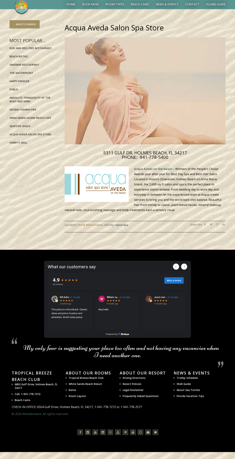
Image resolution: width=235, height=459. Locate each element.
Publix (14, 89)
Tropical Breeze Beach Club (86, 378)
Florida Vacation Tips (190, 396)
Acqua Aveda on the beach (153, 169)
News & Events (167, 4)
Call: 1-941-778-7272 (27, 394)
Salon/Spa (121, 225)
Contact (192, 4)
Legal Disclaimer (133, 390)
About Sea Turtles (188, 390)
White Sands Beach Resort (85, 384)
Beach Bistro (19, 56)
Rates (72, 390)
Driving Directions (134, 378)
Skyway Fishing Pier (23, 109)
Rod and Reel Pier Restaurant (31, 48)
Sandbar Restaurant (24, 64)
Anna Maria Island (90, 225)
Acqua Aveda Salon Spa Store (30, 134)
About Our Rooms (88, 373)
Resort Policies (132, 384)
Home (71, 4)
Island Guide (215, 4)
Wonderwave (31, 414)
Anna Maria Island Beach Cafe (30, 118)
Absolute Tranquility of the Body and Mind (30, 99)
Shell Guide (184, 384)
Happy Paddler (19, 81)
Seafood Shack (20, 126)
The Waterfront (21, 73)
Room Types (114, 4)
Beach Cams (140, 4)
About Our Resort (143, 373)
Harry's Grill (18, 142)
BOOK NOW (90, 4)
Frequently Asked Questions (140, 396)
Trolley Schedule (187, 378)
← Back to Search (24, 24)
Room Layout (77, 396)
